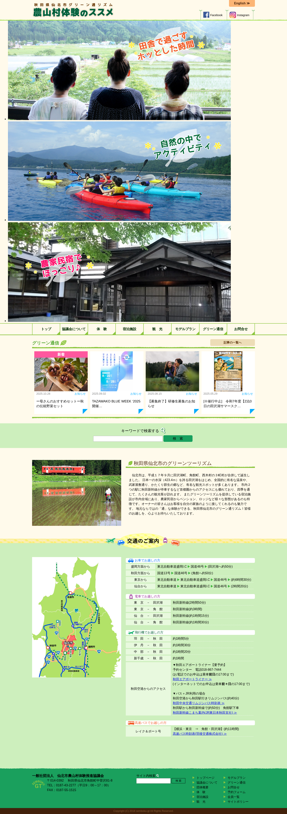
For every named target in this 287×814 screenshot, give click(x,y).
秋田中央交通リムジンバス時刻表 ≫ (199, 703)
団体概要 (202, 787)
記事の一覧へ (233, 342)
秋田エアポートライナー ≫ (192, 679)
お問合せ (241, 329)
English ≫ (242, 3)
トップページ (205, 777)
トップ (46, 329)
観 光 (157, 329)
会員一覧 (234, 796)
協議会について (74, 329)
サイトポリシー (238, 801)
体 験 (102, 329)
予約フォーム (237, 792)
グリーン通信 (213, 329)
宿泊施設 (129, 329)
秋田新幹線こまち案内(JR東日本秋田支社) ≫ (205, 712)
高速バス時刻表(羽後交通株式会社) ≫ (200, 733)
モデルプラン (185, 329)
